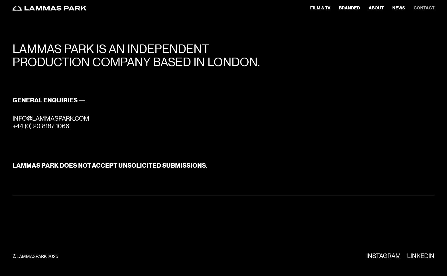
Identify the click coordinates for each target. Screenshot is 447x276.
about (376, 8)
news (398, 8)
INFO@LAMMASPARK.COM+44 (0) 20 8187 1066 (51, 122)
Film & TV (320, 8)
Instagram (383, 256)
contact (424, 8)
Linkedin (420, 256)
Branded (349, 8)
